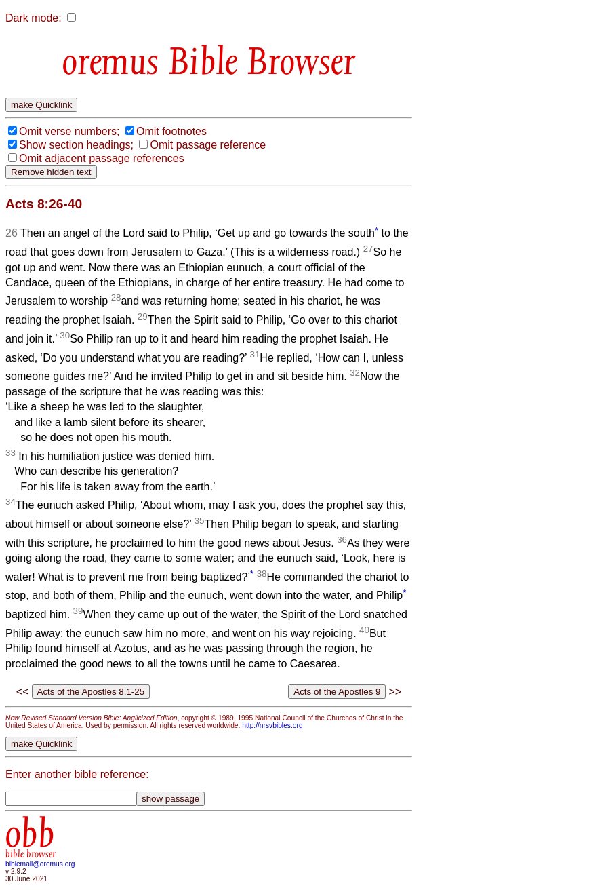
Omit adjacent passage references (101, 158)
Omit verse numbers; (69, 131)
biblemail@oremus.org (40, 864)
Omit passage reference (208, 145)
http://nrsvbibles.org (272, 725)
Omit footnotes (171, 131)
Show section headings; (76, 145)
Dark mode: (33, 18)
